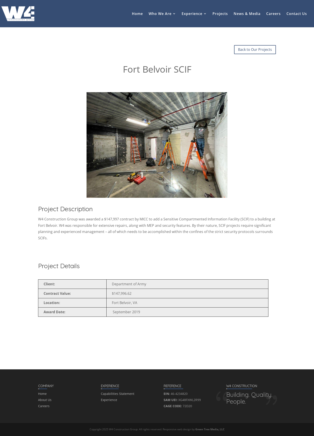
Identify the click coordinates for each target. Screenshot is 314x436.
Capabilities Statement (117, 394)
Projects (220, 14)
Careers (273, 14)
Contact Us (296, 14)
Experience (192, 14)
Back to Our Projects (255, 49)
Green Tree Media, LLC (210, 429)
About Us (45, 400)
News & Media (247, 14)
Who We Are (160, 14)
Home (137, 14)
